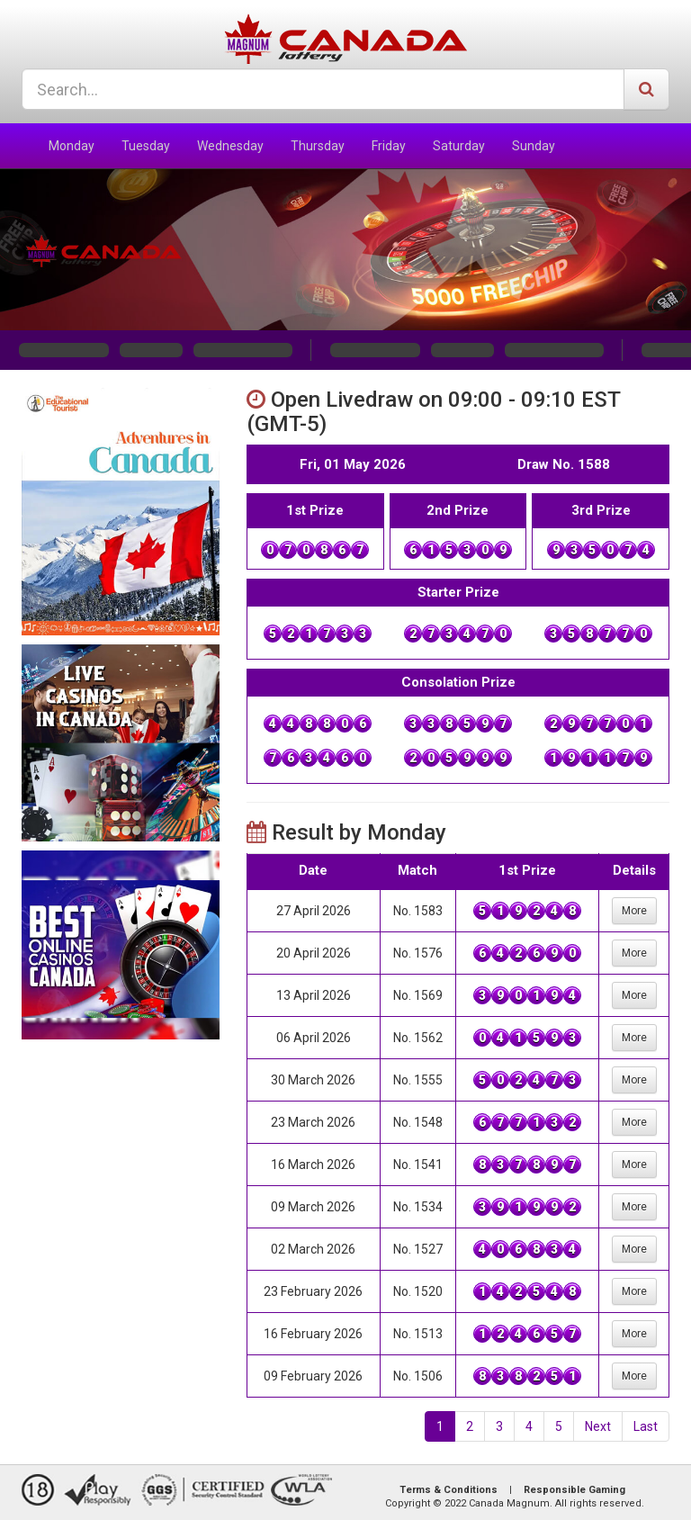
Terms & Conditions (448, 1490)
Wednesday (230, 146)
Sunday (533, 146)
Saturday (459, 146)
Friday (389, 146)
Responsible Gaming (574, 1490)
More (634, 910)
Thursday (318, 146)
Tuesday (145, 146)
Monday (71, 146)
